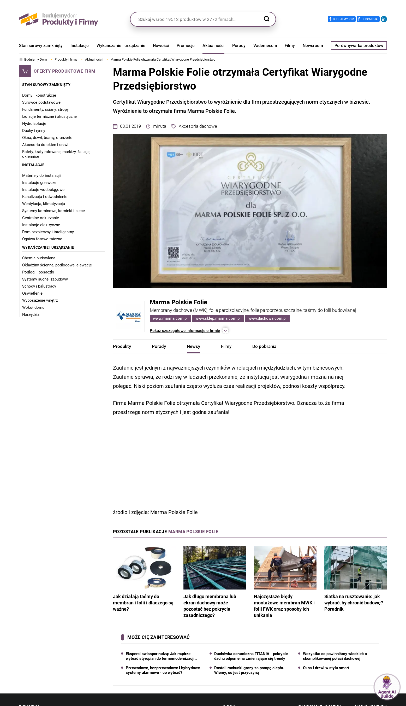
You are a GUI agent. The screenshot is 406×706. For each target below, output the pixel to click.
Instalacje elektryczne (41, 225)
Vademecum (265, 45)
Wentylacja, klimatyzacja (43, 203)
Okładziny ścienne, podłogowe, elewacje (57, 265)
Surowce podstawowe (41, 102)
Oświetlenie (32, 293)
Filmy (290, 45)
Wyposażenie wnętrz (40, 300)
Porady (239, 45)
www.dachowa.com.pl (267, 318)
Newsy (193, 346)
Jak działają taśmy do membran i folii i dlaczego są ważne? (144, 579)
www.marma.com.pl (170, 318)
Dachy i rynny (33, 130)
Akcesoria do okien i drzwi (45, 144)
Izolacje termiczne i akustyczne (49, 116)
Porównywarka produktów (359, 45)
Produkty (122, 346)
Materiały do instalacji (41, 175)
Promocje (186, 45)
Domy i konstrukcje (39, 95)
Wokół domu (33, 307)
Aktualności (213, 45)
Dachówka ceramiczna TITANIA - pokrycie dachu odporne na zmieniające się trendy (251, 656)
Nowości (161, 45)
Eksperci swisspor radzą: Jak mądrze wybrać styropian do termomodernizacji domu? (160, 656)
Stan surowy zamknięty (41, 45)
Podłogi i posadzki (38, 272)
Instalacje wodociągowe (43, 189)
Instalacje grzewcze (39, 182)
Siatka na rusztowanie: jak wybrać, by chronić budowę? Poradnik (355, 579)
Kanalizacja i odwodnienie (44, 196)
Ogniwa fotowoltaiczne (42, 239)
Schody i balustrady (39, 286)
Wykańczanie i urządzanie (121, 45)
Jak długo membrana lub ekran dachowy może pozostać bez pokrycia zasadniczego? (214, 582)
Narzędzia (30, 314)
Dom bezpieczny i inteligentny (48, 232)
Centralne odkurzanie (40, 217)
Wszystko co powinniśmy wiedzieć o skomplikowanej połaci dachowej (335, 656)
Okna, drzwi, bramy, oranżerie (47, 137)
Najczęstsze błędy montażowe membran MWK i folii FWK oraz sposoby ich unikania (285, 582)
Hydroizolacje (34, 123)
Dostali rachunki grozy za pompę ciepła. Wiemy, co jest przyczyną (249, 670)
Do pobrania (264, 346)
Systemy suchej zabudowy (45, 279)
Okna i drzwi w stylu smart (326, 668)
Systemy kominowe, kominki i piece (53, 210)
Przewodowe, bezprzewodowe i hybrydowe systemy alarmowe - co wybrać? (163, 670)
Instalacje (79, 45)
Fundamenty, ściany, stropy (45, 109)
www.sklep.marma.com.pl (218, 318)
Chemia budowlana (38, 258)
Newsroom (313, 45)
